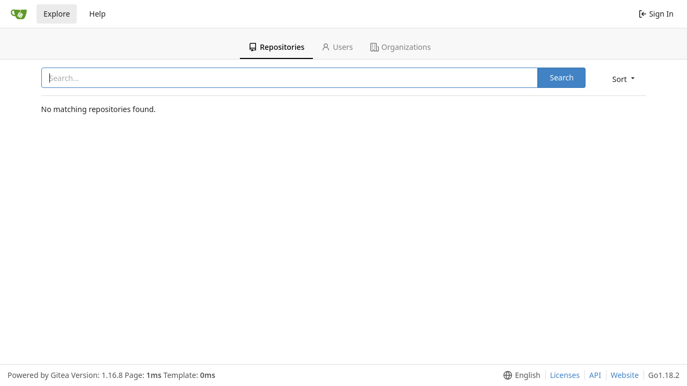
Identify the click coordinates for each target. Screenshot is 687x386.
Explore (56, 14)
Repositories (276, 47)
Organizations (400, 47)
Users (337, 47)
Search (561, 77)
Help (97, 14)
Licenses (565, 375)
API (595, 375)
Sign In (656, 14)
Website (625, 375)
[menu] (624, 78)
